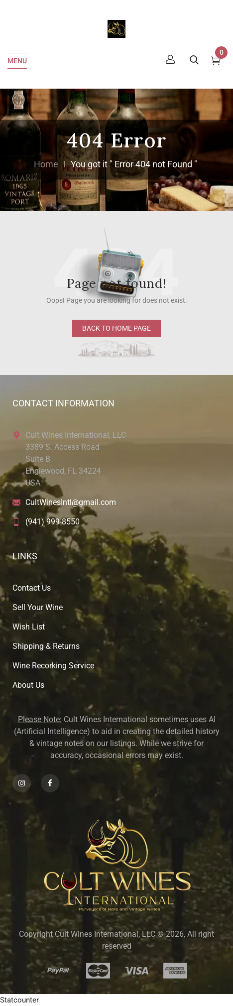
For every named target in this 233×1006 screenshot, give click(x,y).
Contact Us (31, 588)
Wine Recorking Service (53, 665)
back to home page (116, 328)
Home (46, 164)
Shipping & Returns (46, 646)
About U (26, 685)
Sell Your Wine (37, 607)
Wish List (28, 626)
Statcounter (19, 1000)
